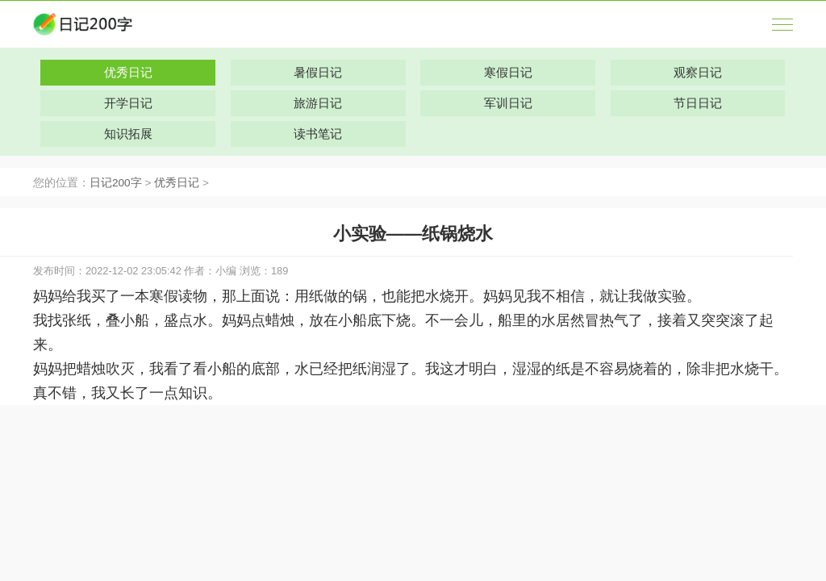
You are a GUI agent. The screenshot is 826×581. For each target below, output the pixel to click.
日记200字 (116, 183)
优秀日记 (176, 183)
